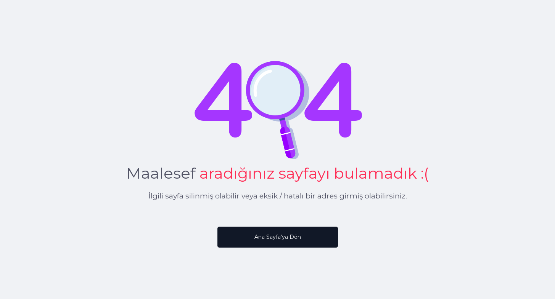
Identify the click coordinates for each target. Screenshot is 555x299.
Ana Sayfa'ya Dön (277, 236)
